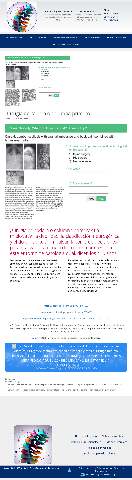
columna (11, 379)
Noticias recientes (38, 38)
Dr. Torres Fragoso (14, 38)
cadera (11, 382)
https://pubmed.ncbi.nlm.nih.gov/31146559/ (66, 305)
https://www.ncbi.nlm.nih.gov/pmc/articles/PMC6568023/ (66, 312)
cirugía (17, 382)
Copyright (37, 337)
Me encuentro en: (92, 38)
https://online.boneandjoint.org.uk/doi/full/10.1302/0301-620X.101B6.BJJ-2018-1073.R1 (66, 318)
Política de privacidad (116, 38)
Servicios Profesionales (65, 38)
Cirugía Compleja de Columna (66, 45)
